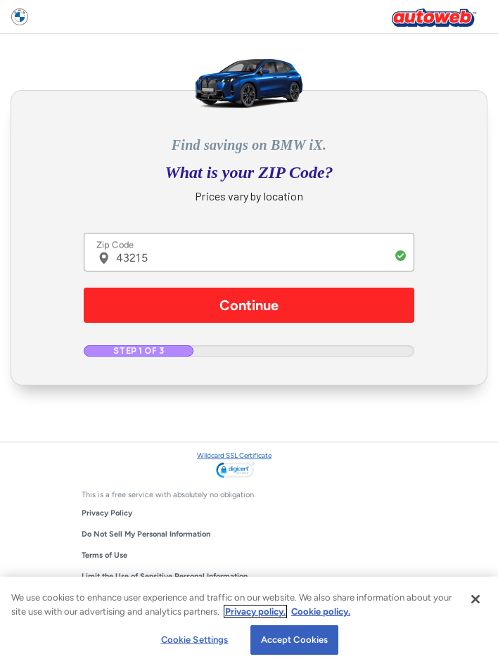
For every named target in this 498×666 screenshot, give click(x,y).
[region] (249, 621)
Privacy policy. (255, 611)
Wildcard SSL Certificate (234, 455)
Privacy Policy (107, 513)
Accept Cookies (294, 639)
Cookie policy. (320, 611)
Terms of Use (104, 555)
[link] (235, 471)
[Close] (475, 599)
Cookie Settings (195, 639)
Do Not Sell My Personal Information (146, 534)
